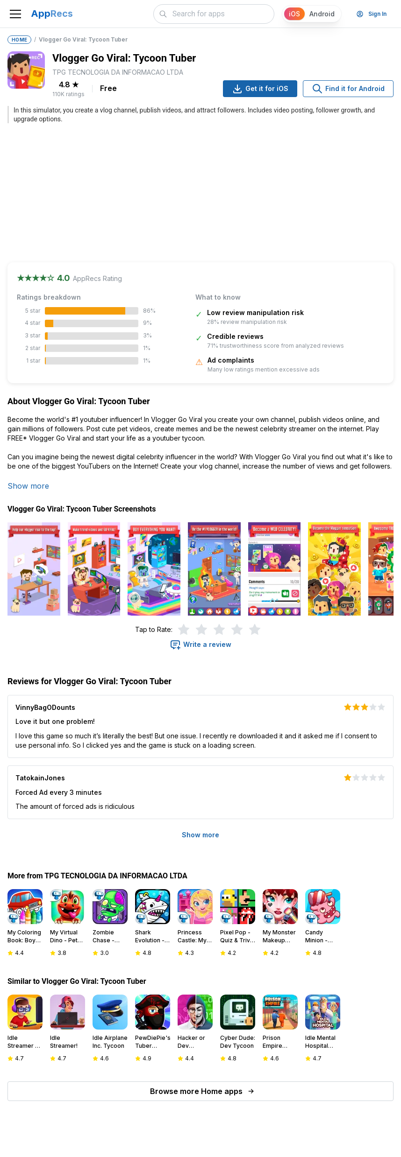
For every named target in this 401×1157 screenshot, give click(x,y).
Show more (28, 486)
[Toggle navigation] (15, 14)
